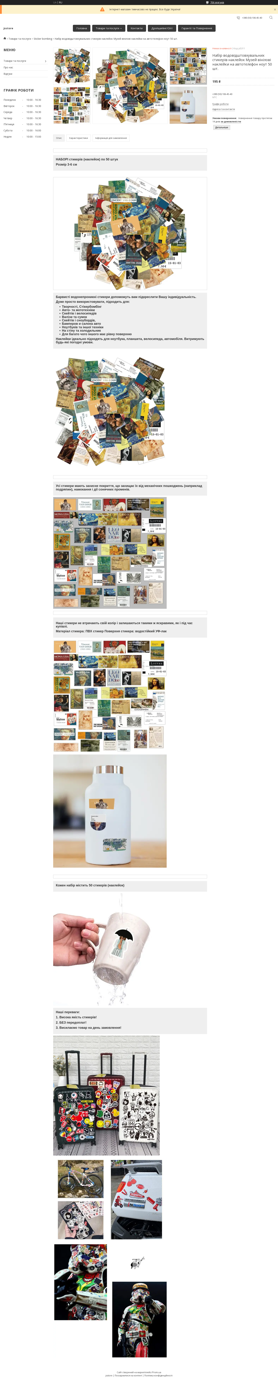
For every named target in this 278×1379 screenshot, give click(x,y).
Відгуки (8, 73)
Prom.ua (156, 1372)
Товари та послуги (107, 28)
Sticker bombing (43, 38)
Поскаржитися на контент (128, 1375)
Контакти (137, 28)
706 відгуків (217, 2)
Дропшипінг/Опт (162, 28)
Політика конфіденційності (158, 1375)
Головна (81, 28)
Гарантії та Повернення (197, 28)
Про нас (8, 67)
